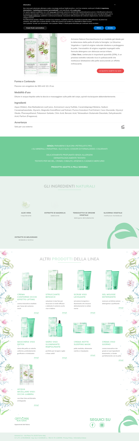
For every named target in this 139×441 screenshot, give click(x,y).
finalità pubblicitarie (34, 16)
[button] (114, 4)
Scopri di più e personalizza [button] (35, 28)
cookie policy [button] (77, 10)
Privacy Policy (68, 438)
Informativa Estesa (80, 438)
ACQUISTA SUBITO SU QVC (110, 71)
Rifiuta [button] (99, 28)
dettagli (36, 313)
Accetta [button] (110, 28)
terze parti (53, 12)
